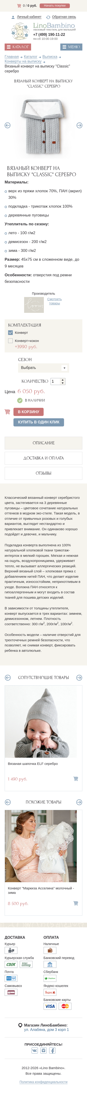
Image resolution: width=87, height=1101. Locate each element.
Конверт (18, 332)
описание (44, 443)
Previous (7, 125)
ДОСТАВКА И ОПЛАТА (43, 458)
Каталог (30, 57)
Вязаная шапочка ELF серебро (33, 764)
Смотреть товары (54, 301)
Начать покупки (54, 5)
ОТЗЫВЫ (44, 473)
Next (79, 125)
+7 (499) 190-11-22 (49, 35)
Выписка (49, 57)
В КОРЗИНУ (28, 412)
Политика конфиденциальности (43, 1082)
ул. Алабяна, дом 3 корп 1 (46, 1030)
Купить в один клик (38, 422)
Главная (12, 57)
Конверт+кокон (34, 343)
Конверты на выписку (23, 61)
